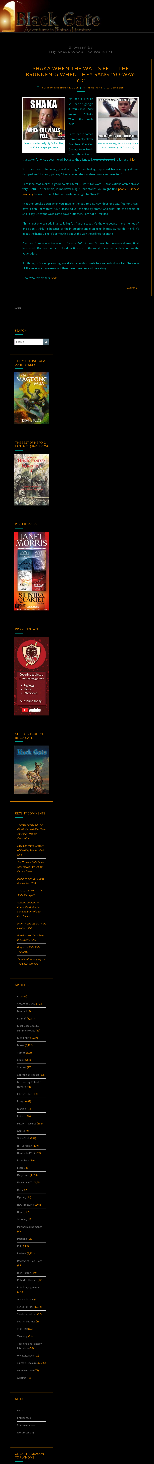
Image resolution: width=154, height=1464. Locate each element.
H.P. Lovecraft (24, 1145)
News (20, 1212)
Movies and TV (25, 1182)
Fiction (21, 1116)
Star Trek (22, 1328)
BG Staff (21, 1018)
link (131, 159)
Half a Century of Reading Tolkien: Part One (30, 850)
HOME (18, 308)
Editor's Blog (24, 1094)
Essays (21, 1101)
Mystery (21, 1197)
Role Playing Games (28, 1287)
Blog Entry (23, 1037)
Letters (21, 1167)
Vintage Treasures (27, 1363)
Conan (20, 1060)
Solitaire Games (26, 1321)
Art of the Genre (26, 1003)
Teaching (22, 1336)
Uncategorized (25, 1355)
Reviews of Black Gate (29, 1261)
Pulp (19, 1246)
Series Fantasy (25, 1306)
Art (19, 996)
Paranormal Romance (29, 1226)
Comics (21, 1052)
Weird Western (25, 1370)
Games (21, 1130)
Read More (132, 287)
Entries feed (24, 1417)
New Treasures (25, 1204)
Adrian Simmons (26, 902)
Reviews (21, 1253)
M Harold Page (92, 87)
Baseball (22, 1011)
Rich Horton (24, 1272)
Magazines (23, 1175)
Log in (20, 1410)
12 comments (116, 87)
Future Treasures (26, 1123)
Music (20, 1190)
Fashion (21, 1108)
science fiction (25, 1299)
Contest (21, 1067)
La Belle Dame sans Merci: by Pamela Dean (30, 866)
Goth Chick (23, 1138)
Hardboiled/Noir (26, 1153)
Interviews (23, 1160)
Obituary (22, 1219)
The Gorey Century (27, 963)
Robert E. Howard (27, 1280)
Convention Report (28, 1074)
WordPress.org (25, 1432)
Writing (21, 1377)
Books (20, 1045)
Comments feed (26, 1425)
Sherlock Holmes (27, 1314)
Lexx (53, 278)
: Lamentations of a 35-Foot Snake (29, 911)
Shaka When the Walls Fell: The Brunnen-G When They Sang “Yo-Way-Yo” (81, 74)
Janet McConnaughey (29, 959)
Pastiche (22, 1238)
